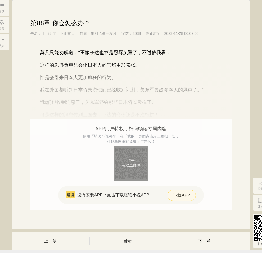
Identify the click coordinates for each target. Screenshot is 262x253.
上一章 (50, 241)
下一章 (204, 241)
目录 (127, 241)
